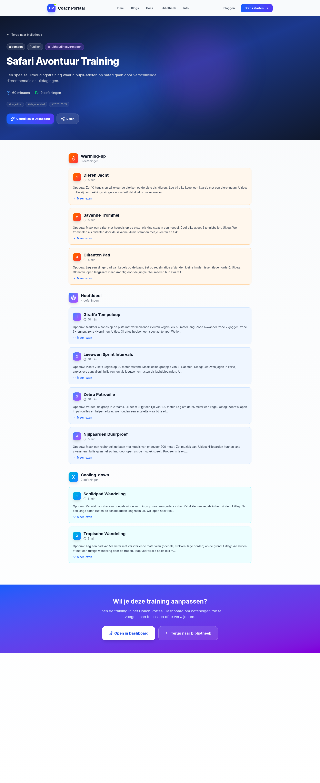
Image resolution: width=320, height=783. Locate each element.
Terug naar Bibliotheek (188, 633)
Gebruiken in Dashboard (30, 119)
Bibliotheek (168, 8)
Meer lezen (82, 198)
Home (120, 8)
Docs (149, 8)
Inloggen (229, 8)
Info (186, 8)
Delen (67, 119)
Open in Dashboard (129, 633)
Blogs (135, 8)
